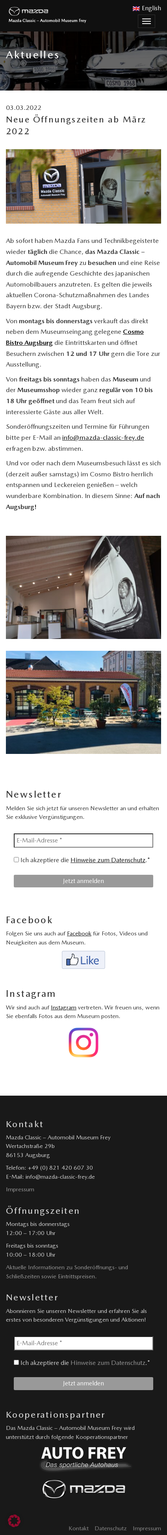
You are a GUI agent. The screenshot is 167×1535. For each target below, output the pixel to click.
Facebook (79, 933)
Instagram (63, 1007)
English (147, 8)
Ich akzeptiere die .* (82, 860)
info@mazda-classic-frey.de (103, 437)
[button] (14, 1521)
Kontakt (79, 1528)
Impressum (20, 1189)
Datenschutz (111, 1528)
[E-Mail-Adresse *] (83, 840)
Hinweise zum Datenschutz (108, 860)
